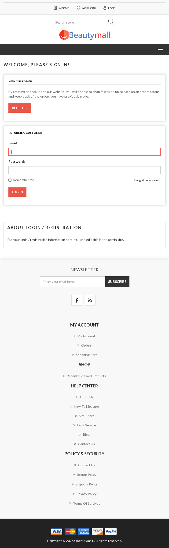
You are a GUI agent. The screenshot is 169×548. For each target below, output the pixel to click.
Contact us (84, 444)
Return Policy (84, 474)
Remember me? (24, 180)
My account (84, 336)
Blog (84, 434)
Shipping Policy (85, 484)
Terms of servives (84, 503)
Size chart (84, 416)
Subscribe (117, 281)
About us (84, 397)
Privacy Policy (84, 493)
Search (112, 22)
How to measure (84, 406)
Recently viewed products (84, 376)
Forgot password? (147, 180)
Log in (17, 192)
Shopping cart (84, 355)
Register (20, 108)
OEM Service (84, 425)
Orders (84, 345)
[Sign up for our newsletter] (72, 281)
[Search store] (84, 22)
